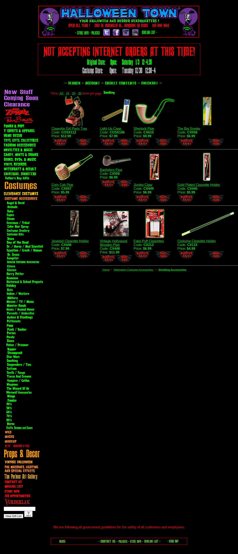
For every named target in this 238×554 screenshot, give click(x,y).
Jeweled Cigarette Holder (70, 241)
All (61, 93)
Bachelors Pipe (111, 170)
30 (79, 93)
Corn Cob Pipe (62, 185)
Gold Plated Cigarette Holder (198, 185)
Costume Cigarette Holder (196, 241)
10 (67, 93)
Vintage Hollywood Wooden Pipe (113, 243)
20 (73, 93)
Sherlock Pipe (144, 128)
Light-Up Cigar (111, 128)
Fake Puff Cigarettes (149, 241)
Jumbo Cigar (143, 185)
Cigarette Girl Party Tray (69, 128)
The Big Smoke (188, 128)
